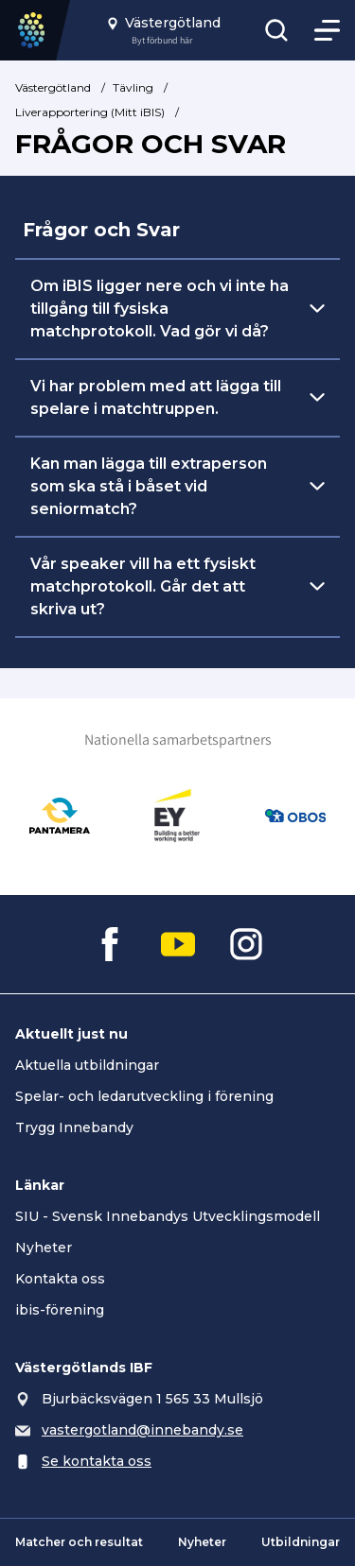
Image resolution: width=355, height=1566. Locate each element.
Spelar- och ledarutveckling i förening (144, 1096)
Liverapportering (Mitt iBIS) (90, 112)
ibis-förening (59, 1309)
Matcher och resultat (79, 1542)
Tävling (133, 87)
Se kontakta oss (96, 1461)
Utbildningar (300, 1542)
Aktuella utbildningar (87, 1065)
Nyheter (43, 1247)
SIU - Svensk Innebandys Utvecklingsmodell (167, 1216)
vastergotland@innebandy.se (142, 1429)
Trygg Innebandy (74, 1127)
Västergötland (53, 87)
